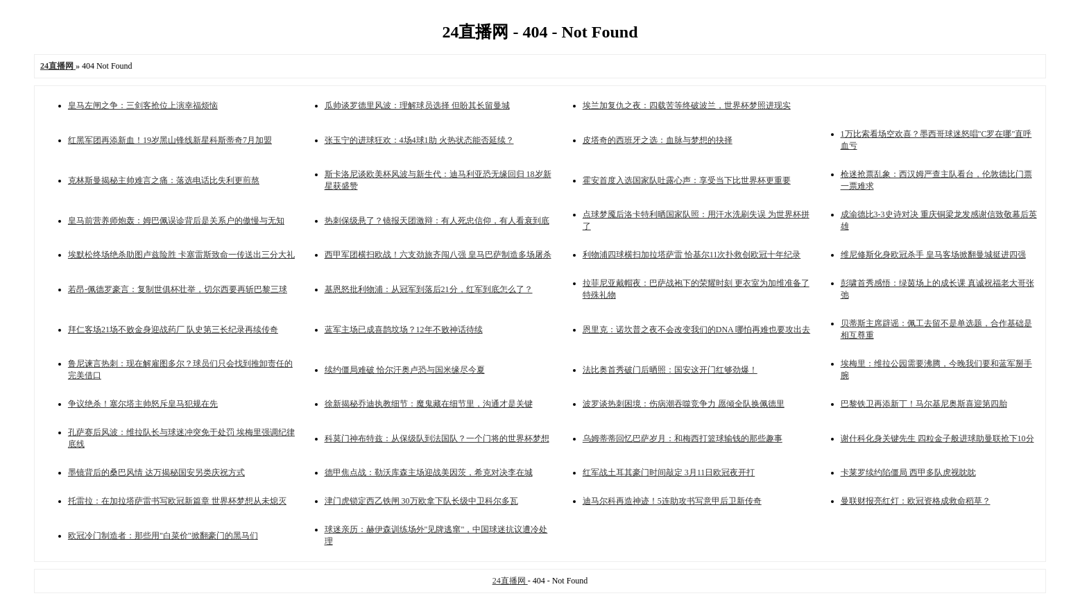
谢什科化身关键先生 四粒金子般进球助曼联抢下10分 (937, 438)
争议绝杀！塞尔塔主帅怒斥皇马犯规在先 (143, 404)
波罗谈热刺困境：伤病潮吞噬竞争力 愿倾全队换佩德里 (684, 404)
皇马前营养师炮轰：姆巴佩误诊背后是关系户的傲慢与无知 (176, 220)
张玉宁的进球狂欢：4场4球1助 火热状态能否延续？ (419, 140)
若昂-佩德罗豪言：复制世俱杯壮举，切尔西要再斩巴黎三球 (177, 289)
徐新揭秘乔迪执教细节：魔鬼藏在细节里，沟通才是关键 (429, 404)
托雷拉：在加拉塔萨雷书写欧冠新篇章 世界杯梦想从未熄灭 (177, 501)
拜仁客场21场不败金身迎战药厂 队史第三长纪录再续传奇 (173, 329)
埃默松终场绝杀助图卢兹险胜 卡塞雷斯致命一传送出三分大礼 (181, 254)
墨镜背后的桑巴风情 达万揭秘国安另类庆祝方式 (156, 472)
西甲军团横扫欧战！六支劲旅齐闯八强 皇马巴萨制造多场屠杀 (438, 254)
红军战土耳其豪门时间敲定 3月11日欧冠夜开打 (669, 472)
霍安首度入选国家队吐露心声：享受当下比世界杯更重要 (687, 180)
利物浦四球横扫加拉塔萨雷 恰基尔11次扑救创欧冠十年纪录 (692, 254)
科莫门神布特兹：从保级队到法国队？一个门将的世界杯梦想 (437, 438)
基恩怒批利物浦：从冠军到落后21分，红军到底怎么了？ (429, 289)
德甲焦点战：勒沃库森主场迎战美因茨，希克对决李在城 (429, 472)
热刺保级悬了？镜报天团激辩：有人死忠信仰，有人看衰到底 (437, 220)
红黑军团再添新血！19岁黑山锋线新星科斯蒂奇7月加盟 (170, 140)
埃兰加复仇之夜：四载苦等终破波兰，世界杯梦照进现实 (687, 105)
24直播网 (510, 581)
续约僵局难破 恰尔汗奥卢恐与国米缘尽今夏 (405, 370)
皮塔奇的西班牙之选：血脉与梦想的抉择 (657, 140)
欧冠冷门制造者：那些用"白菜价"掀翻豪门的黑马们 (163, 535)
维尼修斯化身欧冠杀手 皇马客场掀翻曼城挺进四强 (933, 254)
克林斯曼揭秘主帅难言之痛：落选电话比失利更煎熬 (163, 180)
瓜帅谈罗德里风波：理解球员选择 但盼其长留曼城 (417, 105)
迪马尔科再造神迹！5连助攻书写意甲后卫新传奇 (672, 501)
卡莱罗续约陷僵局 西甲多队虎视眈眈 (908, 472)
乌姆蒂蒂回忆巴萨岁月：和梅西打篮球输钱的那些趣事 (682, 438)
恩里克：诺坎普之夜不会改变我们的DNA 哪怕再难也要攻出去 (696, 329)
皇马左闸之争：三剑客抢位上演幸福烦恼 (143, 105)
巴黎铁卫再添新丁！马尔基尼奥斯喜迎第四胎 (924, 404)
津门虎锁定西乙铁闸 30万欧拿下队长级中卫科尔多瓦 (421, 501)
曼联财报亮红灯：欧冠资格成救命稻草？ (916, 501)
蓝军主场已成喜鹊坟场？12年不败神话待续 (404, 329)
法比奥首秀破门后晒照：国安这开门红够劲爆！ (670, 370)
